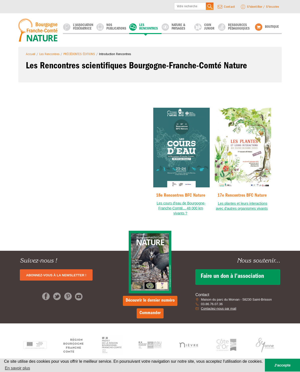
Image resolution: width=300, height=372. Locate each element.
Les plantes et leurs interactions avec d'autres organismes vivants (242, 205)
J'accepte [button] (282, 365)
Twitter (57, 296)
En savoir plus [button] (17, 368)
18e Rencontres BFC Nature (180, 196)
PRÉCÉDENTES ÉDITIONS (79, 54)
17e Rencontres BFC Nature (242, 196)
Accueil (30, 54)
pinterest (68, 296)
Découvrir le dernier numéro (150, 301)
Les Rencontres (49, 54)
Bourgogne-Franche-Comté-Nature (39, 30)
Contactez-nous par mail (218, 308)
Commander (150, 313)
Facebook (46, 296)
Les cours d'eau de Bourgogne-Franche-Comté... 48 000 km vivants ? (181, 208)
